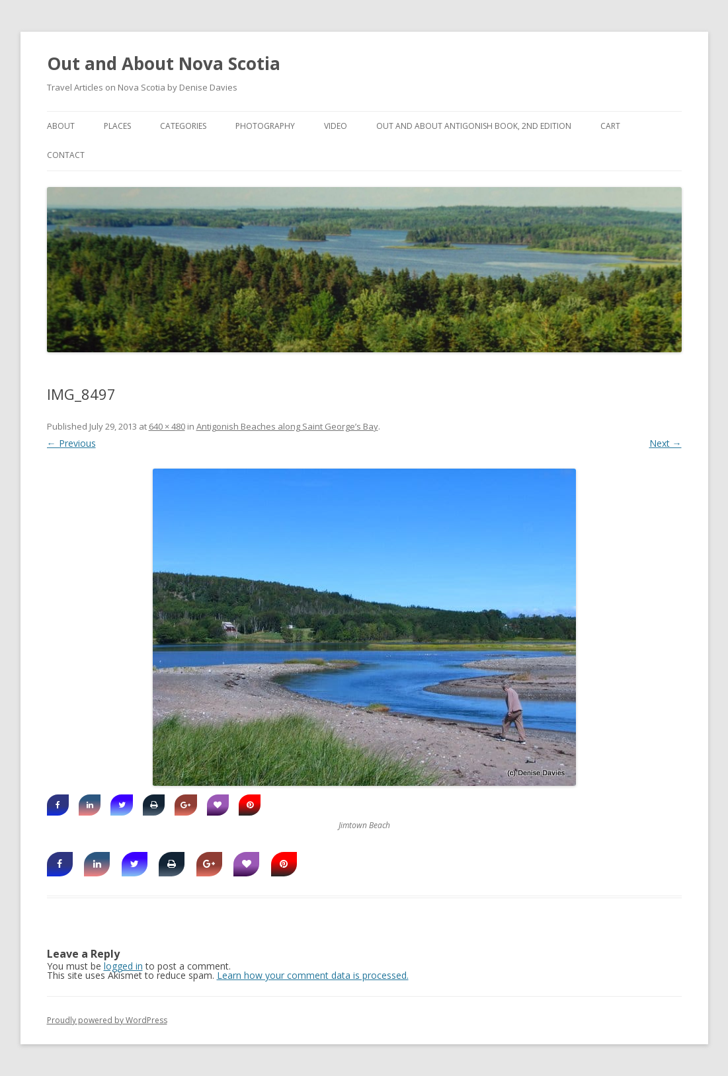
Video (335, 126)
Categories (183, 126)
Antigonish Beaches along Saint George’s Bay (287, 426)
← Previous (71, 443)
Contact (66, 155)
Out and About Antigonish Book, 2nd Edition (473, 126)
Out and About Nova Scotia (163, 63)
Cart (610, 126)
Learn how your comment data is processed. (313, 975)
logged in (123, 966)
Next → (665, 443)
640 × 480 (167, 426)
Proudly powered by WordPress (107, 1020)
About (61, 126)
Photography (265, 126)
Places (117, 126)
